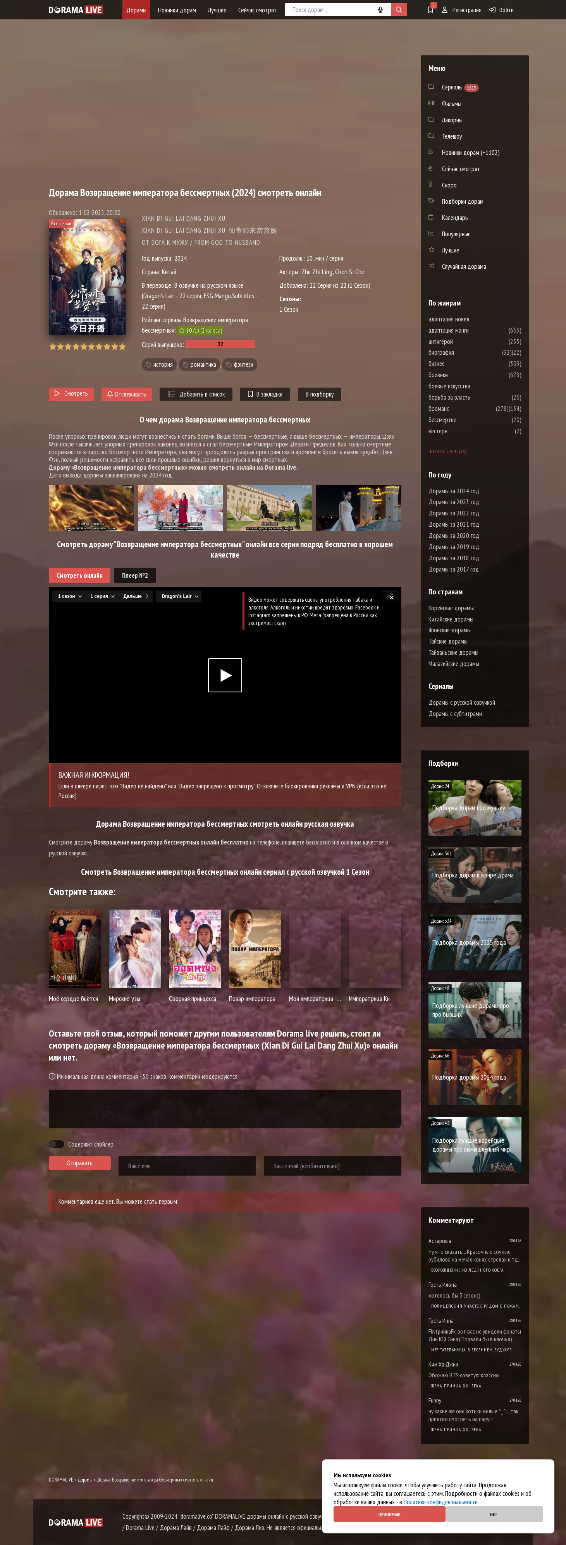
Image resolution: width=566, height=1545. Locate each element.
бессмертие (465, 419)
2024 (180, 258)
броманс (461, 408)
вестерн (461, 431)
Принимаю (389, 1514)
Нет (494, 1514)
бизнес (459, 363)
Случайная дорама (464, 266)
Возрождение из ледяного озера (467, 1270)
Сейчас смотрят (257, 9)
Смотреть (71, 393)
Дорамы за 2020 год (453, 535)
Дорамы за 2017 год (453, 569)
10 (122, 347)
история (163, 364)
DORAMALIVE (61, 1479)
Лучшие (217, 9)
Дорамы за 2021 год (453, 524)
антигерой (463, 341)
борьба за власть (472, 397)
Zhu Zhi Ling (316, 271)
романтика (203, 364)
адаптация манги (471, 330)
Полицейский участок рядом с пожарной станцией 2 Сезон (476, 1306)
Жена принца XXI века (456, 1386)
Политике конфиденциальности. (441, 1502)
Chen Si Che (350, 271)
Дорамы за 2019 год (453, 546)
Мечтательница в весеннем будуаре (471, 1350)
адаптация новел (472, 319)
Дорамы (136, 9)
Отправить (80, 1163)
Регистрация (462, 10)
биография (464, 352)
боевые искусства (472, 386)
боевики (461, 375)
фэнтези (243, 364)
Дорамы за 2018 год (453, 558)
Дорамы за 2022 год (453, 513)
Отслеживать (126, 394)
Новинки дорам (177, 9)
